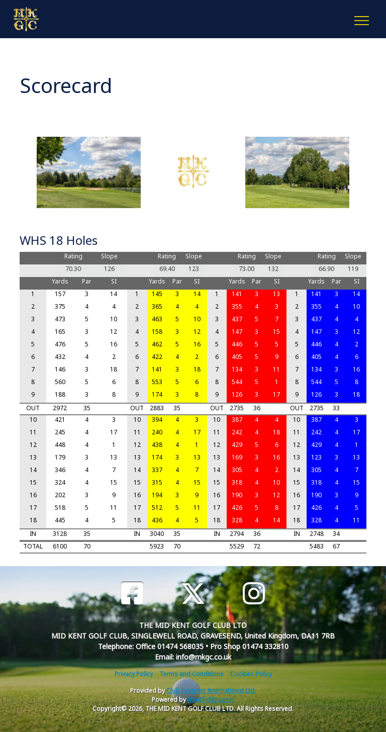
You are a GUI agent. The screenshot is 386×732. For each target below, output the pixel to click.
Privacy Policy (134, 674)
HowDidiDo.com (210, 699)
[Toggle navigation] (361, 19)
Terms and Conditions (191, 674)
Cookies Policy (251, 674)
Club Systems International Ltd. (211, 690)
